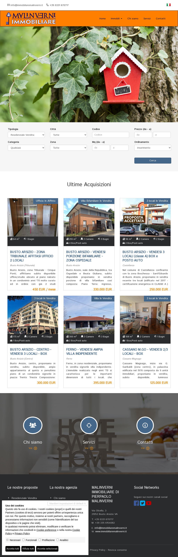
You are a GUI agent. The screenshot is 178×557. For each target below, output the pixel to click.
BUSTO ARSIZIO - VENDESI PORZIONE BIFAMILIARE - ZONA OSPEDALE (85, 256)
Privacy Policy (97, 550)
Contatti (160, 18)
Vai (33, 448)
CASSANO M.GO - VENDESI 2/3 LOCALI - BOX (145, 351)
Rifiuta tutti (28, 548)
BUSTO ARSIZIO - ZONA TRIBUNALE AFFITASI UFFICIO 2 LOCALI (31, 256)
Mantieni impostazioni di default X (67, 503)
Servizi (147, 18)
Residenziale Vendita (24, 498)
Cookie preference (46, 530)
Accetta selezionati (47, 548)
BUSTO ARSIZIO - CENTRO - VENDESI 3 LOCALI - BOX (30, 351)
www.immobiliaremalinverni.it (111, 531)
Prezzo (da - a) (142, 129)
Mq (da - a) (98, 142)
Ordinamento (141, 142)
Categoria (13, 142)
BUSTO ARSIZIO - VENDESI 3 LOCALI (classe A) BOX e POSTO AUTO (143, 256)
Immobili (116, 18)
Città (53, 129)
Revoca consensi (117, 550)
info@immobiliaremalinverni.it (27, 5)
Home (102, 18)
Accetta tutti (12, 548)
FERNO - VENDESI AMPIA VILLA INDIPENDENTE (84, 351)
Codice (96, 129)
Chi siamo (132, 18)
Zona (53, 142)
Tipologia (13, 129)
